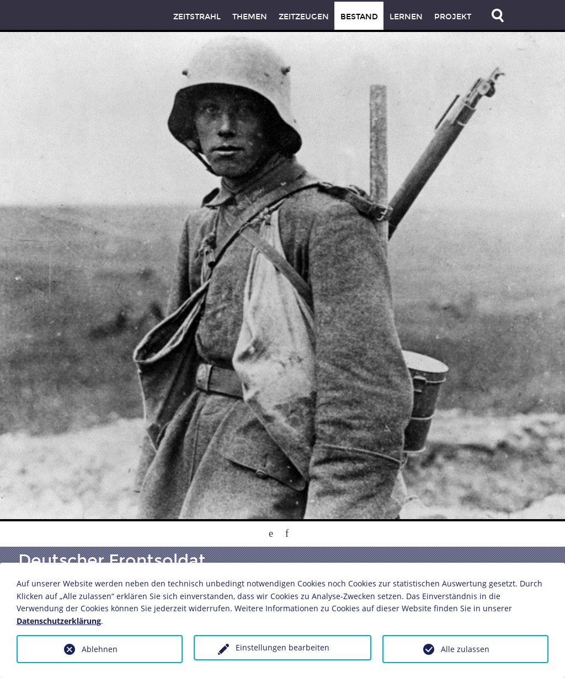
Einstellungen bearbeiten (282, 647)
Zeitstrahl (197, 17)
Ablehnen (100, 649)
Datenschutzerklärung (59, 621)
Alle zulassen (465, 649)
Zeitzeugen (304, 17)
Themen (249, 17)
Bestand (359, 17)
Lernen (406, 17)
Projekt (452, 17)
